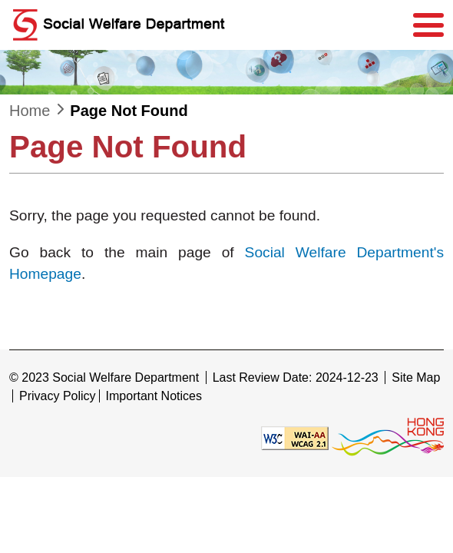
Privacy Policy (57, 395)
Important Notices (154, 395)
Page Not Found (128, 110)
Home (29, 110)
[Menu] (428, 25)
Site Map (416, 377)
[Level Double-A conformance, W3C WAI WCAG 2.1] (295, 437)
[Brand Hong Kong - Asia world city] (388, 437)
